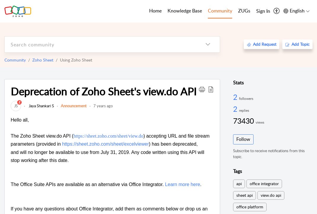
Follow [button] (243, 139)
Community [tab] (220, 10)
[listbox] (208, 44)
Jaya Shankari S (41, 105)
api (239, 183)
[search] (100, 44)
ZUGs (244, 10)
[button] (202, 89)
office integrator (264, 183)
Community (15, 60)
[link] (16, 105)
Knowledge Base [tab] (185, 10)
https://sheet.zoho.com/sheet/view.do (109, 136)
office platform (249, 207)
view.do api (271, 195)
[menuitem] (263, 11)
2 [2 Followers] (236, 97)
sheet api (244, 195)
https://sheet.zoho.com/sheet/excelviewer (105, 144)
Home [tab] (155, 10)
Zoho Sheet (42, 60)
